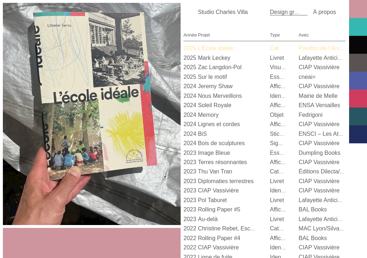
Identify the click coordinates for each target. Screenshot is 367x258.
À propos (324, 12)
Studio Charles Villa (223, 12)
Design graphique (292, 12)
